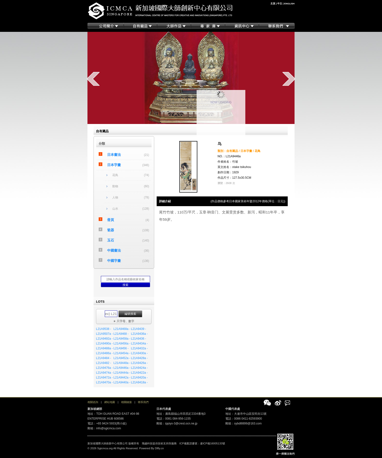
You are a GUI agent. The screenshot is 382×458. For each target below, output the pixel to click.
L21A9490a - (104, 343)
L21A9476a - (104, 368)
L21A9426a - (139, 363)
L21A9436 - (138, 338)
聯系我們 (143, 402)
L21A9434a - (139, 343)
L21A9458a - (122, 338)
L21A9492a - (104, 338)
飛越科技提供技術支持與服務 (159, 443)
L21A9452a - (122, 358)
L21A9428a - (139, 358)
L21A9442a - (122, 377)
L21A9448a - (122, 363)
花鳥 (115, 175)
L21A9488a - (104, 348)
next (289, 78)
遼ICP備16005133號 (212, 443)
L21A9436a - (139, 333)
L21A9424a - (139, 368)
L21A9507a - (104, 333)
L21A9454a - (122, 353)
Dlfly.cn (159, 448)
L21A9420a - (139, 377)
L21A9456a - (122, 343)
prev (93, 78)
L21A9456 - (121, 348)
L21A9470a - (104, 382)
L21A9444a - (122, 372)
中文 (279, 3)
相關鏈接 (126, 402)
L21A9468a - (122, 329)
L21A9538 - (103, 329)
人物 (115, 197)
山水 (115, 208)
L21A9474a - (104, 372)
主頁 (272, 3)
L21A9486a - (104, 353)
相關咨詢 (92, 402)
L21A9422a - (139, 372)
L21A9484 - (103, 358)
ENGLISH (289, 3)
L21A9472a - (104, 377)
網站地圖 (109, 402)
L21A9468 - (121, 333)
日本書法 (114, 155)
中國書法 (114, 250)
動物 (115, 186)
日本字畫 (114, 165)
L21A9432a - (139, 348)
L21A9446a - (122, 368)
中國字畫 (114, 261)
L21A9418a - (139, 382)
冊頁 (110, 220)
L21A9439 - (138, 329)
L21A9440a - (122, 382)
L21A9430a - (139, 353)
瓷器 (110, 230)
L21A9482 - (103, 363)
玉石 (110, 240)
